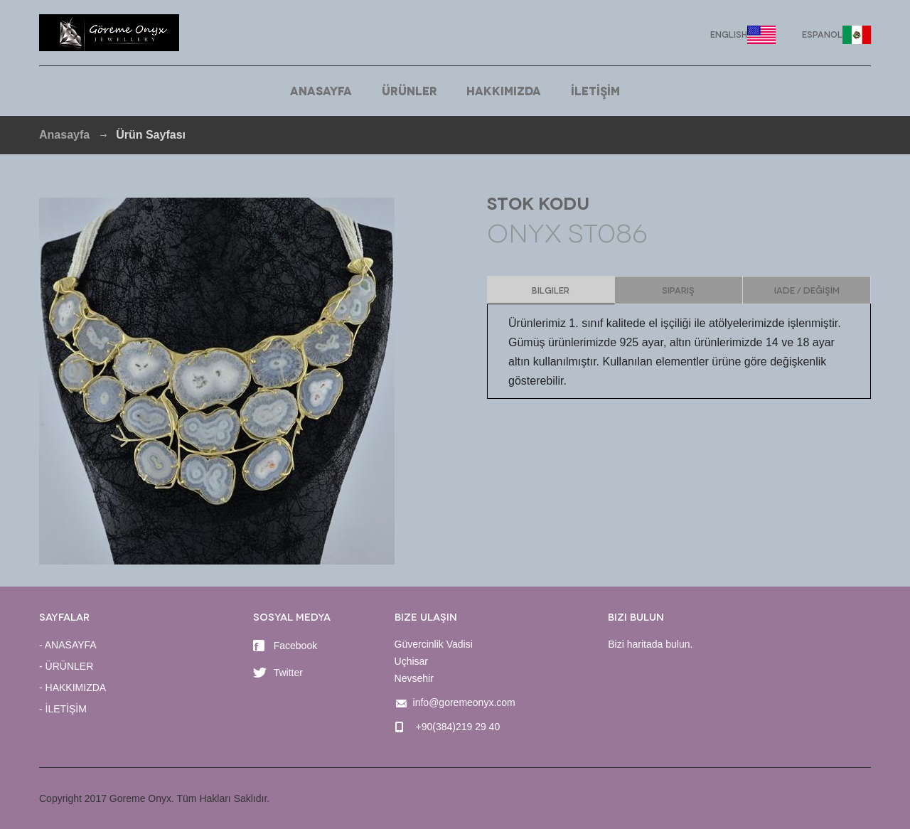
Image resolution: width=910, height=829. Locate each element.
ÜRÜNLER (409, 90)
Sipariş (678, 289)
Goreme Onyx (109, 32)
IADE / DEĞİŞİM (807, 289)
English (728, 33)
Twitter (278, 672)
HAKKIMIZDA (503, 90)
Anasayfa (64, 135)
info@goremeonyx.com (464, 702)
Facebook (285, 645)
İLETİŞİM (595, 90)
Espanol (822, 33)
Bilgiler (550, 289)
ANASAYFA (321, 90)
